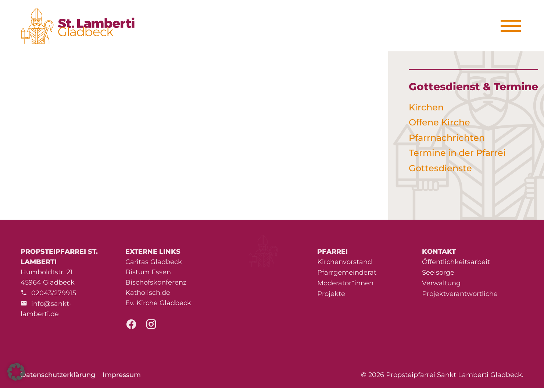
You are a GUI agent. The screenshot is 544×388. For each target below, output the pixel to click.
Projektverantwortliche (460, 294)
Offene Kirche (439, 122)
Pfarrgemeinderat (346, 272)
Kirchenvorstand (344, 262)
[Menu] (513, 25)
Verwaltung (441, 283)
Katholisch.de (147, 293)
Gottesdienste (440, 168)
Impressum (122, 375)
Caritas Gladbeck (153, 262)
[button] (16, 372)
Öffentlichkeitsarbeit (456, 262)
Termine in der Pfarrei (457, 152)
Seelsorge (438, 272)
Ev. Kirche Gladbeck (158, 303)
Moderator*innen (345, 283)
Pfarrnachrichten (447, 137)
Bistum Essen (148, 272)
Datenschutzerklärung (58, 375)
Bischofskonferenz (155, 282)
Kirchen (426, 107)
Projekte (331, 294)
